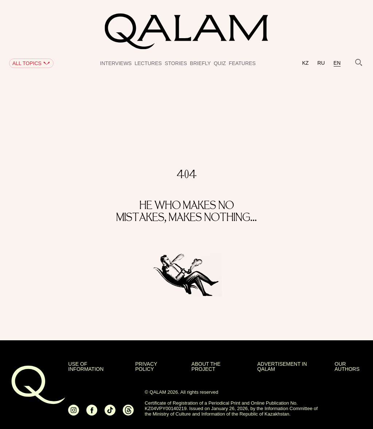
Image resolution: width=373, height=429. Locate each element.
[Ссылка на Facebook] (91, 413)
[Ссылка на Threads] (128, 413)
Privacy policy (146, 366)
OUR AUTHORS (347, 366)
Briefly (200, 63)
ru (321, 63)
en (337, 63)
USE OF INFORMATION (85, 366)
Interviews (116, 63)
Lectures (148, 63)
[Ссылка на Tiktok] (110, 413)
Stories (176, 63)
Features (242, 63)
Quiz (220, 63)
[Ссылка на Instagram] (73, 413)
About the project (206, 366)
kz (305, 63)
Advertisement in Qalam (282, 366)
